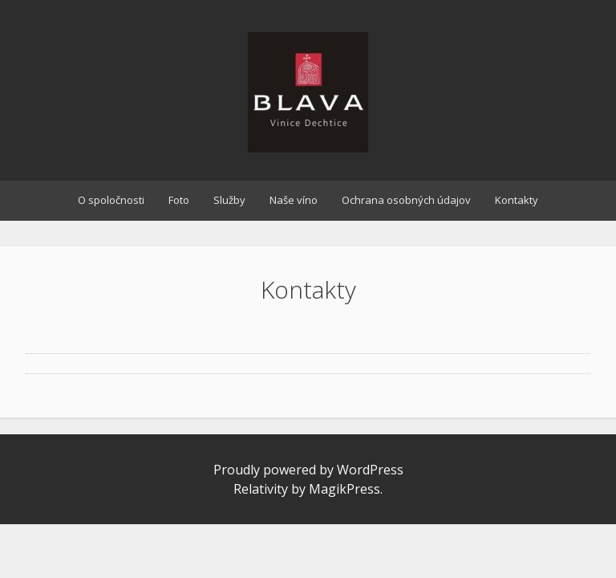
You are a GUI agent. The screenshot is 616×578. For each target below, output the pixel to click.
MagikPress (344, 489)
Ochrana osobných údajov (406, 200)
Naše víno (294, 200)
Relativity (260, 489)
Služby (229, 200)
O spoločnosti (111, 200)
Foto (178, 200)
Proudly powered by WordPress (308, 469)
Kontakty (516, 200)
